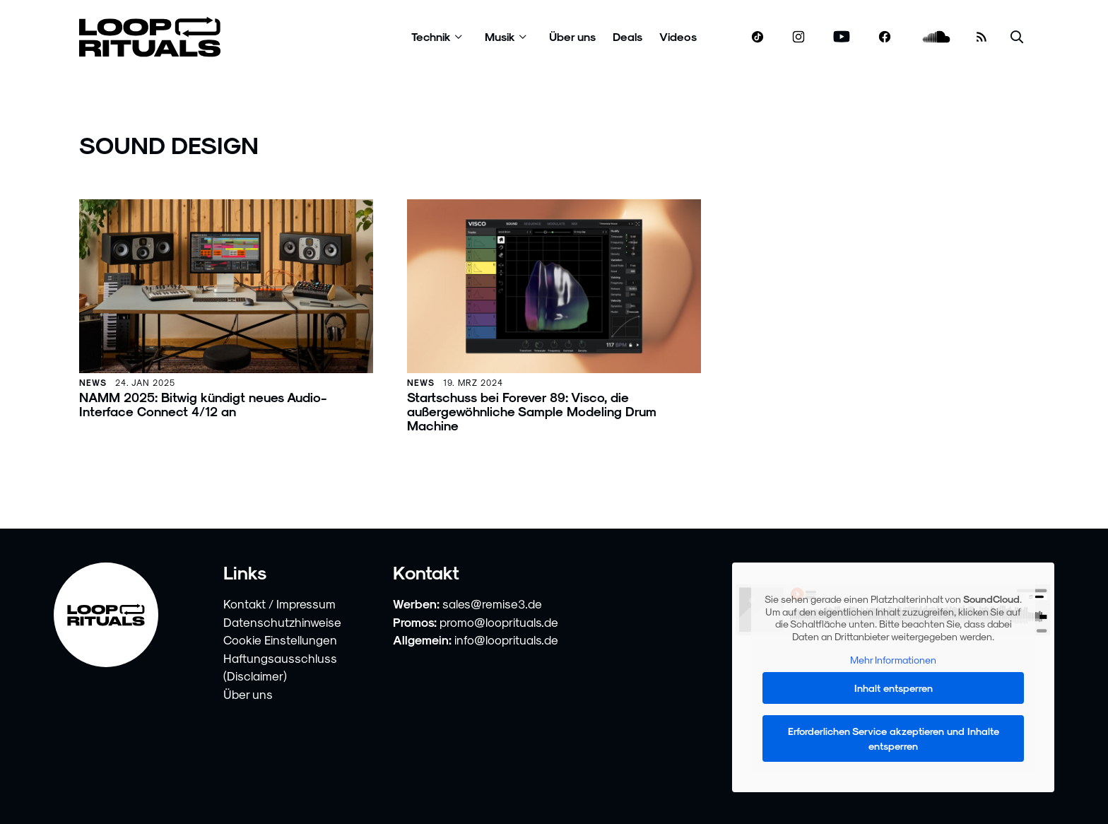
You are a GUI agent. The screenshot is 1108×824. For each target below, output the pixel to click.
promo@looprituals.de (499, 622)
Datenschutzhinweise (282, 622)
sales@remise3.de (492, 603)
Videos (678, 36)
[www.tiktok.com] (758, 37)
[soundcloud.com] (936, 37)
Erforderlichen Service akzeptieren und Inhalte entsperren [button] (893, 738)
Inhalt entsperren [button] (893, 688)
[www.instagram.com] (798, 37)
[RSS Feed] (981, 36)
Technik (431, 36)
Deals (627, 36)
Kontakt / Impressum (279, 603)
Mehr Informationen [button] (893, 660)
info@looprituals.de (506, 639)
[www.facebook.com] (884, 37)
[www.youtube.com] (842, 37)
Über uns (572, 36)
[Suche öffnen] (1016, 37)
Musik (500, 36)
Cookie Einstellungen (280, 639)
